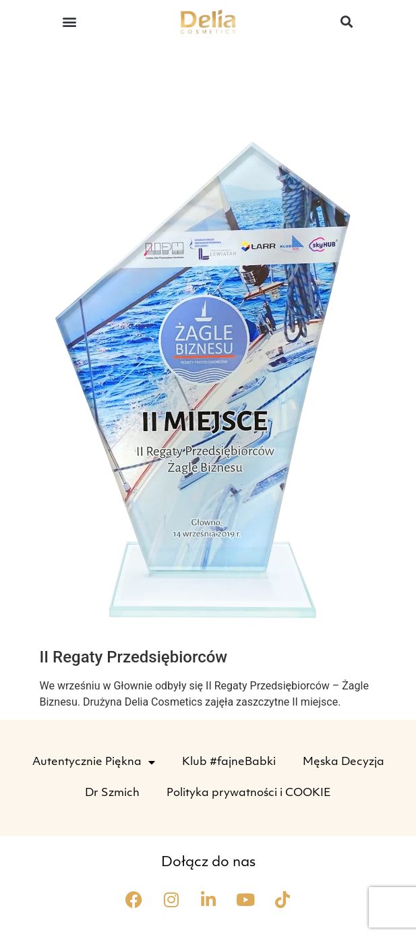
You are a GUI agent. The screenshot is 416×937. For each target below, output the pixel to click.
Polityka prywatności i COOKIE (249, 793)
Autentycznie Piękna (93, 762)
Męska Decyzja (343, 762)
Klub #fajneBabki (229, 762)
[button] (69, 21)
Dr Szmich (112, 793)
